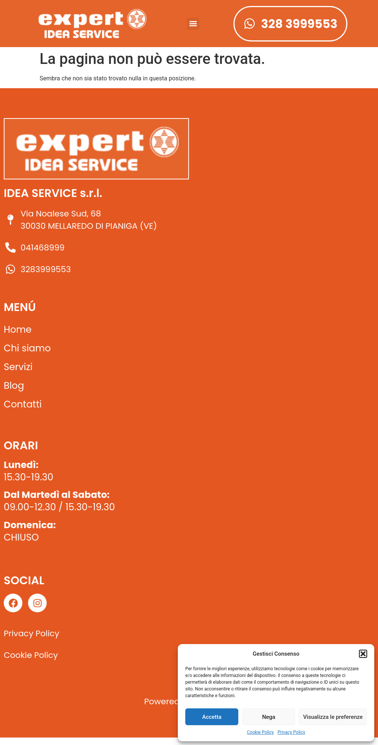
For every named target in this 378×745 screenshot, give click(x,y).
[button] (363, 654)
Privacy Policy (291, 732)
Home (18, 329)
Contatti (23, 404)
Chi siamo (27, 348)
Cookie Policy (260, 732)
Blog (14, 385)
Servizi (18, 366)
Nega (268, 717)
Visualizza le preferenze (333, 717)
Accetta (211, 717)
